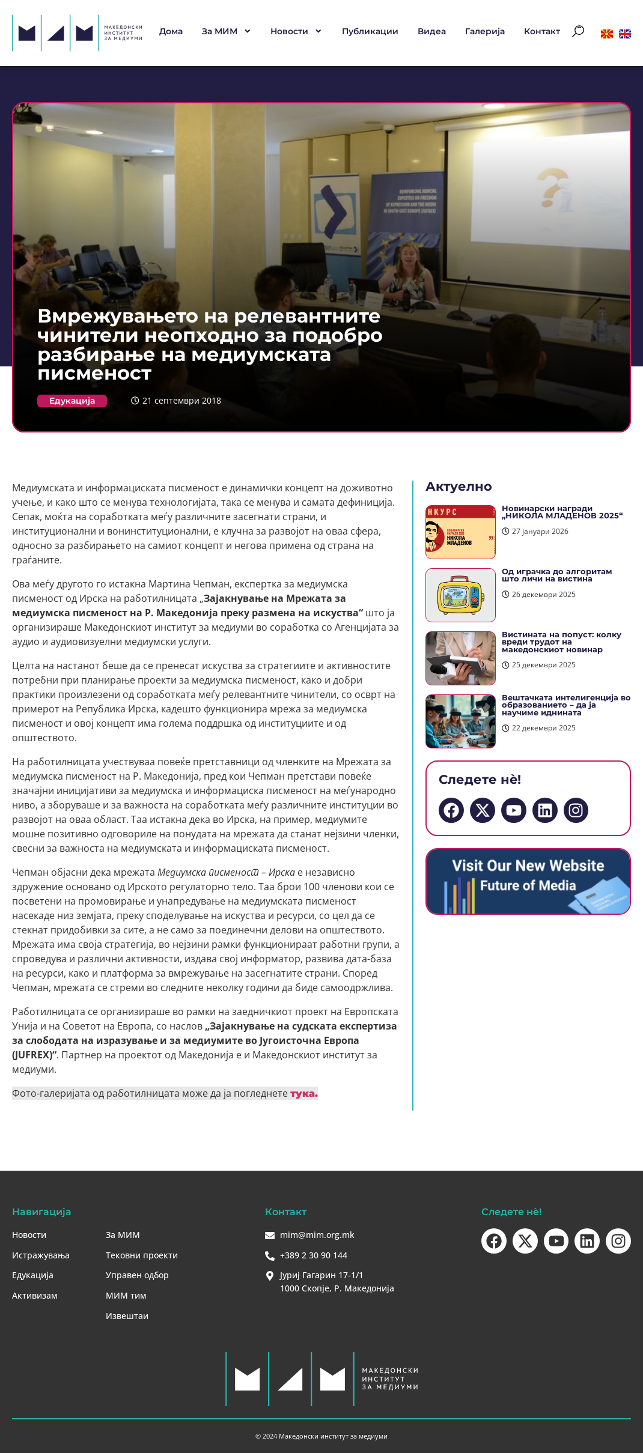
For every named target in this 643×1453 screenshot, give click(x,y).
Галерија (485, 31)
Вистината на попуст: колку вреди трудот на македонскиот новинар (561, 642)
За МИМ (227, 31)
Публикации (370, 31)
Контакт (542, 31)
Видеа (432, 31)
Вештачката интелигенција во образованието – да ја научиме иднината (566, 705)
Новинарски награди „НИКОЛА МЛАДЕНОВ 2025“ (562, 512)
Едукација (72, 400)
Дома (171, 31)
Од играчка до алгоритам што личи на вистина (557, 575)
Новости (296, 31)
